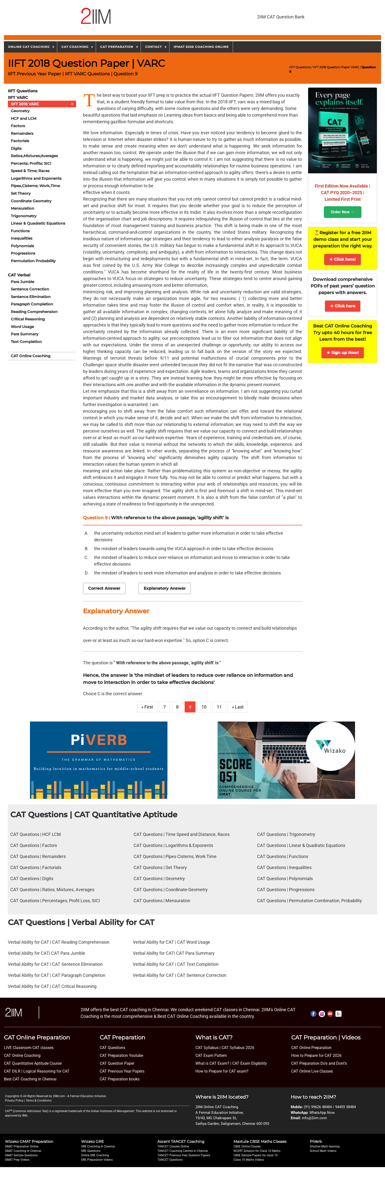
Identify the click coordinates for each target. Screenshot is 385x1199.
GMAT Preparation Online (21, 1146)
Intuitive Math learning (325, 1146)
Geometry (20, 111)
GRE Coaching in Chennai (98, 1146)
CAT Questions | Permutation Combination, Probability (309, 900)
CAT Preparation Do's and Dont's (319, 1063)
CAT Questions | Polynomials (285, 878)
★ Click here (342, 306)
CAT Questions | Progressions (286, 889)
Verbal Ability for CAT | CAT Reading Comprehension (59, 942)
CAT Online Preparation (311, 1047)
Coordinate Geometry (31, 200)
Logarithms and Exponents (36, 178)
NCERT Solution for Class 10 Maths (257, 1151)
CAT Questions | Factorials (35, 867)
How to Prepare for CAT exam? (221, 1071)
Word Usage (22, 326)
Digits (16, 148)
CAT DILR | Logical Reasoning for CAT (36, 1071)
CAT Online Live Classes (312, 1071)
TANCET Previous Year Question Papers (183, 1155)
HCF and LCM (23, 118)
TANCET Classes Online (173, 1146)
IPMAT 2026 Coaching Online (201, 47)
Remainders (22, 133)
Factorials (20, 140)
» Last (238, 706)
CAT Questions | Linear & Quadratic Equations (301, 845)
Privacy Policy (14, 1100)
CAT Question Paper (117, 1063)
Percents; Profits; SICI (31, 163)
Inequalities (21, 238)
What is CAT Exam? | (213, 1063)
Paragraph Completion (32, 303)
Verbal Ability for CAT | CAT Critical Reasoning (52, 986)
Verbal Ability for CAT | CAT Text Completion (176, 964)
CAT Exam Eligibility (249, 1063)
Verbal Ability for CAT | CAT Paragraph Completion (56, 975)
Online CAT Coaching (29, 47)
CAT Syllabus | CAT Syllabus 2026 (224, 1047)
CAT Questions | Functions (282, 856)
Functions (20, 230)
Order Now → (343, 212)
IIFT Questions (300, 67)
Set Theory (21, 193)
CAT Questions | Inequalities (284, 867)
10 (204, 706)
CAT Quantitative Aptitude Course (33, 1063)
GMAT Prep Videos (17, 1159)
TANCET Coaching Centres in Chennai (182, 1151)
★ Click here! (342, 259)
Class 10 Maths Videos (249, 1159)
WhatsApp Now (322, 1112)
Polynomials (22, 245)
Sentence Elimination (31, 296)
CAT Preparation (116, 47)
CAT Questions (112, 1047)
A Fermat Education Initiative (86, 1096)
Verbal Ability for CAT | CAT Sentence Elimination (55, 964)
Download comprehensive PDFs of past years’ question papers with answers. (343, 286)
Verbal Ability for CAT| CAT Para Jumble (46, 953)
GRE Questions (90, 1151)
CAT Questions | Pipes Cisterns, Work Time (175, 856)
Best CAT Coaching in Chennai (30, 1079)
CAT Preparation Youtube (121, 1055)
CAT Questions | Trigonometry (286, 834)
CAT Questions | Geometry (159, 878)
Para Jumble (22, 281)
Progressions (23, 253)
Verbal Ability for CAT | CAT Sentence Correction (179, 975)
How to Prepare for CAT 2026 (316, 1055)
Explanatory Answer (165, 588)
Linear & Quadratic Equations (38, 223)
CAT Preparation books (119, 1079)
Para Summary (25, 333)
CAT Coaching (74, 47)
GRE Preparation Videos (97, 1159)
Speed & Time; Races (30, 170)
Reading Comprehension (34, 311)
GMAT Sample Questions (21, 1155)
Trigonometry (24, 215)
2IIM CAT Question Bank (280, 16)
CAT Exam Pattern (211, 1055)
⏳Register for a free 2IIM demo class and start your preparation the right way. (342, 239)
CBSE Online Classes (247, 1146)
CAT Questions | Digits (31, 878)
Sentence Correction (30, 288)
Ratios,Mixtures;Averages (34, 155)
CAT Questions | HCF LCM (35, 834)
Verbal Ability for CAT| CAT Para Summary (174, 953)
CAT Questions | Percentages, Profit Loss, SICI (55, 900)
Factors (18, 125)
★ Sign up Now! (343, 352)
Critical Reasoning (28, 318)
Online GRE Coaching (95, 1155)
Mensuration (22, 208)
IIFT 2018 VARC (43, 104)
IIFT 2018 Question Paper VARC (336, 67)
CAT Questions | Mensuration (162, 900)
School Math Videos (323, 1151)
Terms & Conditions (39, 1100)
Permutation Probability (33, 260)
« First (147, 706)
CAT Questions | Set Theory (160, 867)
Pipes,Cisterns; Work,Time (35, 185)
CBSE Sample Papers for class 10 (256, 1155)
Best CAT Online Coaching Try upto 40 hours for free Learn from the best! (342, 332)
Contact (153, 47)
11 (219, 706)
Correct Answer (104, 588)
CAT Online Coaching (30, 355)
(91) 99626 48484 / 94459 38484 (330, 1107)
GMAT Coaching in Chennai (23, 1151)
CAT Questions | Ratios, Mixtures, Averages (52, 889)
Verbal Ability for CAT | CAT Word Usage (171, 942)
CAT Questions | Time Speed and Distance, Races (182, 834)
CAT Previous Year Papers (122, 1071)
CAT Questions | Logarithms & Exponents (173, 845)
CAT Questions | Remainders (38, 856)
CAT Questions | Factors (33, 845)
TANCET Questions (170, 1159)
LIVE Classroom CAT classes (29, 1047)
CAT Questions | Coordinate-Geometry (171, 889)
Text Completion (26, 341)
